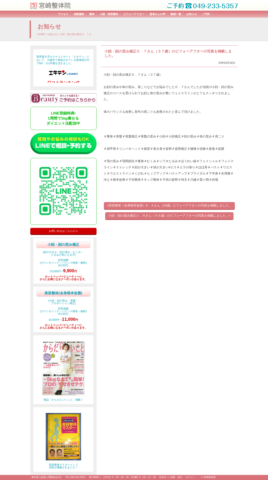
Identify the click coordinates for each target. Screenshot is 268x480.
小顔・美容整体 (109, 14)
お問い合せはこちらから (63, 230)
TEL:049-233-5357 (75, 477)
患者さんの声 (157, 14)
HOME (41, 34)
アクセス (63, 14)
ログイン (190, 477)
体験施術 (79, 14)
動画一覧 (176, 14)
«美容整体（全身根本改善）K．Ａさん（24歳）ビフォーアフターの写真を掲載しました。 (169, 205)
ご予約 (206, 14)
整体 (92, 14)
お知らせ (191, 14)
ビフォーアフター (133, 14)
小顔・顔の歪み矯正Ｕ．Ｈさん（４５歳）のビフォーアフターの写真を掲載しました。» (169, 215)
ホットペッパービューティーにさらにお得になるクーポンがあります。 (63, 278)
